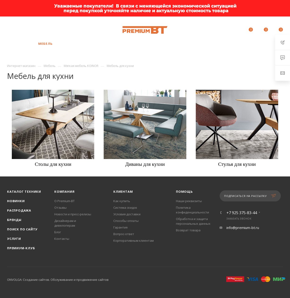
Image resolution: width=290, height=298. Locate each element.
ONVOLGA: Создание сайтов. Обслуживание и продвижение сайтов (58, 280)
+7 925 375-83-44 (43, 27)
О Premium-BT (64, 201)
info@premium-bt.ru (242, 227)
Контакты (61, 239)
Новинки (16, 201)
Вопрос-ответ (123, 234)
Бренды (14, 220)
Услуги (14, 239)
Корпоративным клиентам (133, 240)
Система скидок (125, 207)
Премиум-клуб (21, 248)
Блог (57, 232)
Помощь (184, 191)
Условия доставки (127, 214)
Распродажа (19, 210)
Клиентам (123, 191)
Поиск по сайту (22, 229)
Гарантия (120, 227)
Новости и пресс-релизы (72, 214)
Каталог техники (24, 191)
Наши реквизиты (189, 201)
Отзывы (60, 207)
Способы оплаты (126, 221)
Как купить (121, 201)
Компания (64, 191)
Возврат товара (188, 230)
